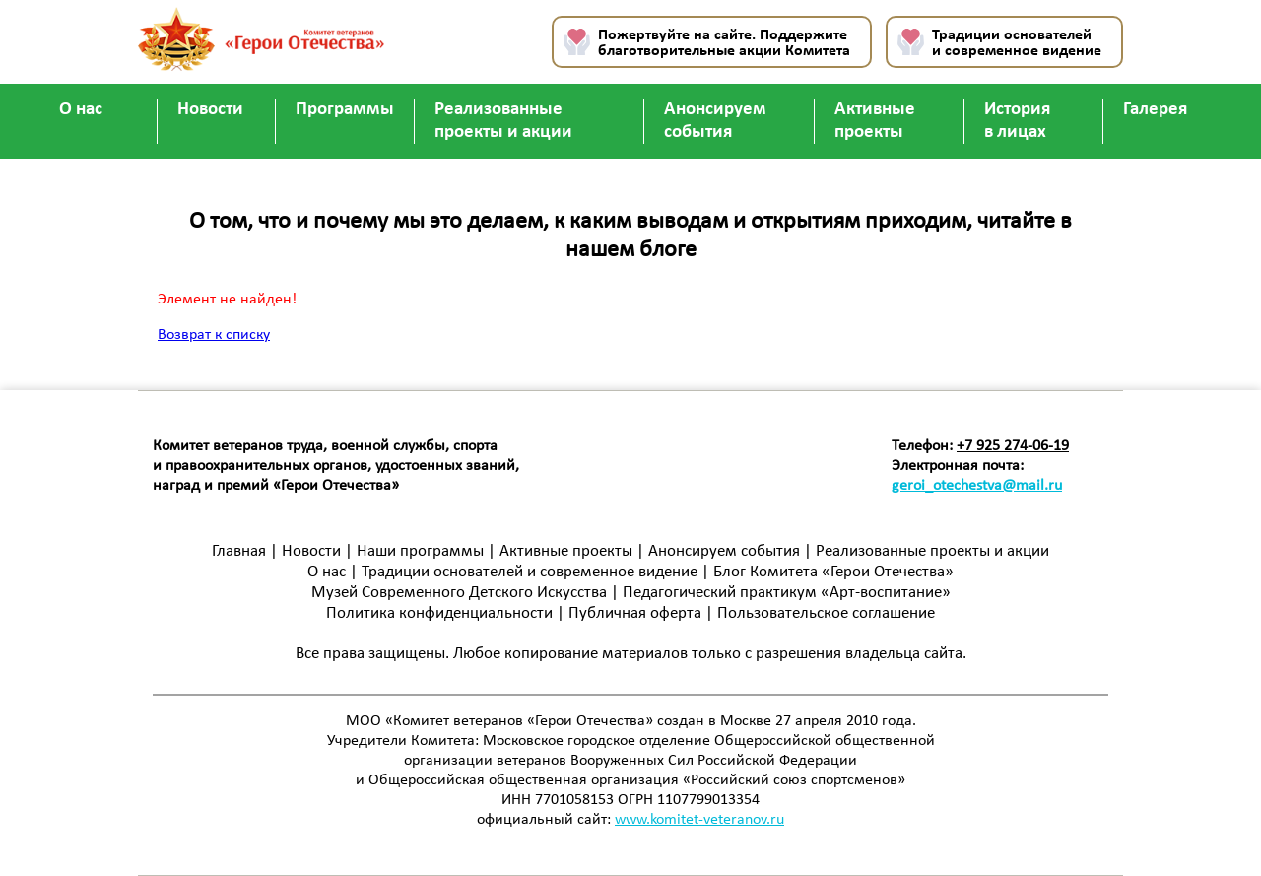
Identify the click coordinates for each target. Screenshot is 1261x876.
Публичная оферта (634, 613)
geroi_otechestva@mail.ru (977, 486)
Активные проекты (874, 121)
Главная (239, 551)
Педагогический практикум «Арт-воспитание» (787, 592)
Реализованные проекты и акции (503, 121)
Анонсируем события (715, 121)
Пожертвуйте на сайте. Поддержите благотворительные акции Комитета (724, 43)
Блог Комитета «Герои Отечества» (833, 572)
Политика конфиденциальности (441, 613)
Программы (345, 110)
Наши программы (420, 551)
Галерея (1155, 110)
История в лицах (1017, 121)
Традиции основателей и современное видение (1016, 43)
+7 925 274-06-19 (1013, 446)
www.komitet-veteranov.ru (699, 820)
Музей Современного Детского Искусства (459, 592)
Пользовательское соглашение (826, 613)
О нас (80, 110)
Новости (210, 110)
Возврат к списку (214, 335)
